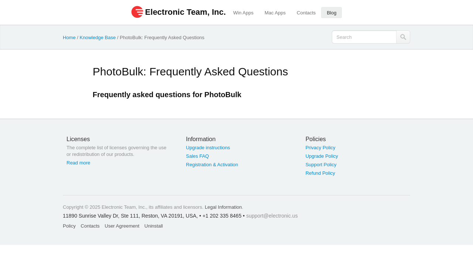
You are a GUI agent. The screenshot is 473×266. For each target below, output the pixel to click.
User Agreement (122, 226)
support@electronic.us (272, 216)
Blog (331, 13)
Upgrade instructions (208, 147)
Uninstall (153, 226)
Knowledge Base (98, 37)
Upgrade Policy (322, 156)
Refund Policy (320, 173)
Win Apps (243, 13)
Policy (69, 226)
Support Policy (321, 164)
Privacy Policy (321, 147)
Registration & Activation (212, 164)
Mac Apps (275, 13)
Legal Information (223, 207)
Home (69, 37)
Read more (78, 163)
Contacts (306, 13)
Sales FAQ (197, 156)
